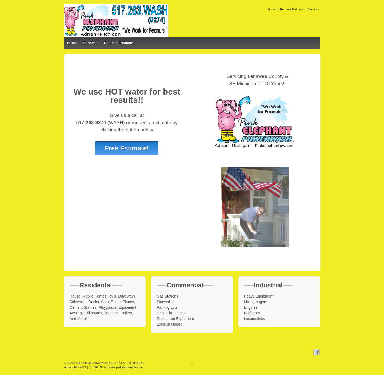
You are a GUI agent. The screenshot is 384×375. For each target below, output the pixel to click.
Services (313, 9)
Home (271, 9)
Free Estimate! (127, 148)
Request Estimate (291, 9)
